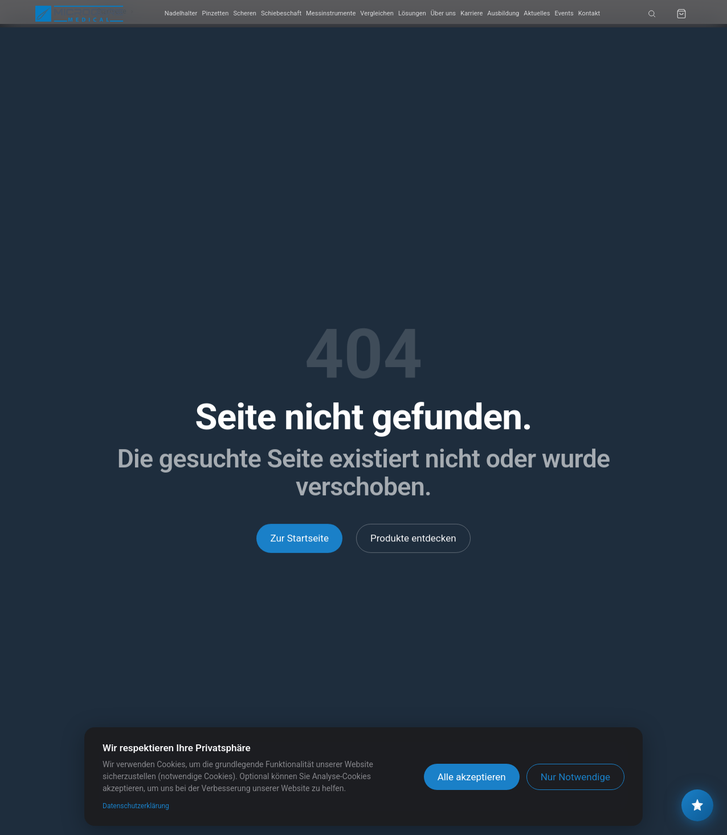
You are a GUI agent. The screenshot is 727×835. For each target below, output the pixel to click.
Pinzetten (215, 13)
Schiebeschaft (281, 13)
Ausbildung (503, 13)
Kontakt (589, 13)
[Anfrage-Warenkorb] (681, 13)
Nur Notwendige (575, 777)
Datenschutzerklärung (136, 806)
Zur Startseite (299, 538)
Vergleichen (377, 13)
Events (563, 13)
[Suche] (652, 13)
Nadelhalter (181, 13)
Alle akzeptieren (472, 777)
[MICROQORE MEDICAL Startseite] (79, 14)
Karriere (471, 13)
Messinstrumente (331, 13)
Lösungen (412, 13)
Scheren (244, 13)
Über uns (443, 13)
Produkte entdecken (413, 538)
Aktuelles (537, 13)
